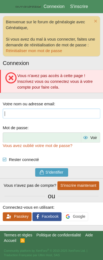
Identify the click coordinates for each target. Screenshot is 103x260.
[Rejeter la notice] (95, 22)
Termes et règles (18, 235)
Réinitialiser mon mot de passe (34, 50)
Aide (89, 235)
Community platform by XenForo (45, 250)
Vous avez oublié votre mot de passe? (38, 145)
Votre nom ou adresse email (28, 103)
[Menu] (7, 6)
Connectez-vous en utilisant (28, 207)
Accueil (10, 240)
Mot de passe (15, 127)
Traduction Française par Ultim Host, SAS (32, 255)
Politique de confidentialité (58, 235)
